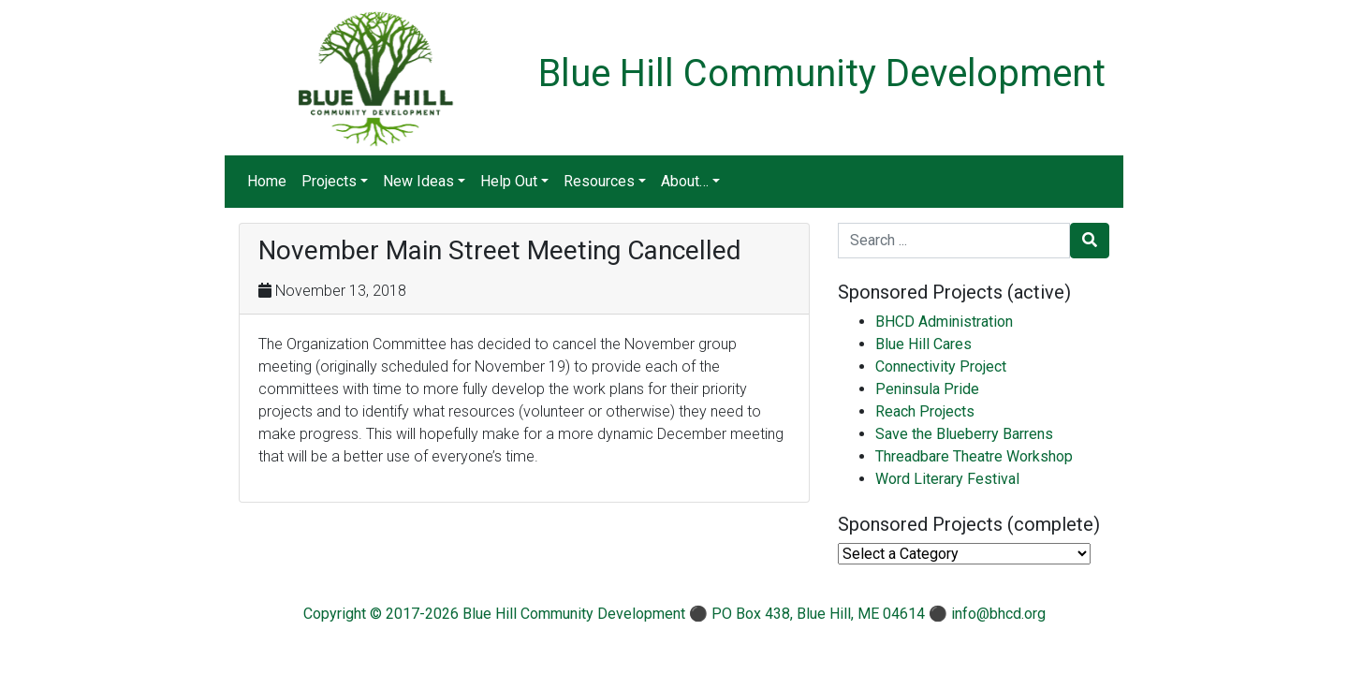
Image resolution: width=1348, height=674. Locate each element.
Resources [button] (599, 181)
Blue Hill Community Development (822, 73)
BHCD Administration (944, 321)
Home (266, 181)
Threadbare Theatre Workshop (974, 456)
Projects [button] (329, 181)
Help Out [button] (508, 181)
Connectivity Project (940, 366)
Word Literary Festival (947, 479)
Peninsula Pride (927, 389)
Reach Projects (924, 411)
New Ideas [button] (418, 181)
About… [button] (685, 181)
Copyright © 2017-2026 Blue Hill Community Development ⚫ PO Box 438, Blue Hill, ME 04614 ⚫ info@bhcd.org (674, 614)
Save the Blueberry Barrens (964, 434)
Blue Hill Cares (923, 344)
